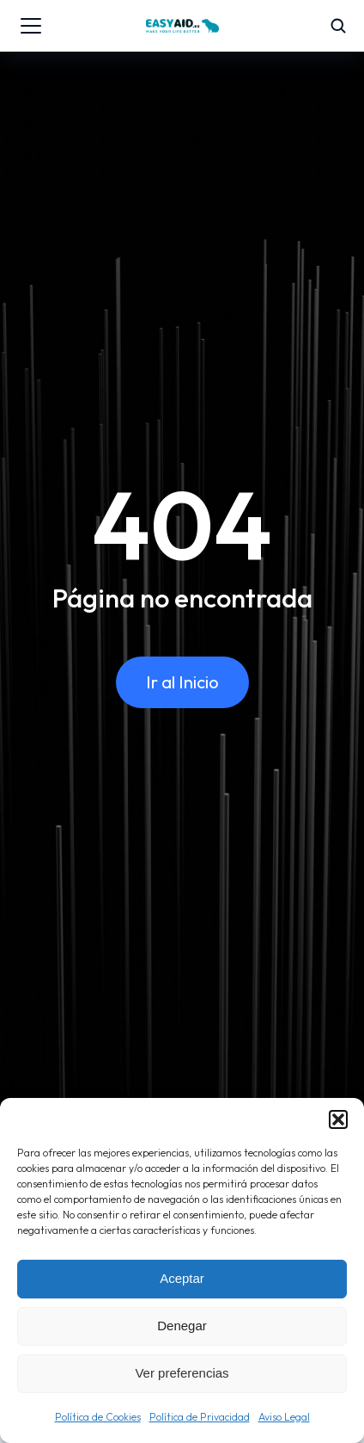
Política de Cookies (98, 1416)
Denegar (182, 1325)
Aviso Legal (284, 1416)
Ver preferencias (181, 1373)
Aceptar (182, 1278)
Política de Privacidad (199, 1416)
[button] (338, 1119)
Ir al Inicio (182, 682)
